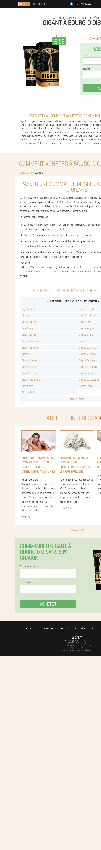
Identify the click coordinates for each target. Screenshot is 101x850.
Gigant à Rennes (29, 366)
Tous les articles (76, 529)
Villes (95, 628)
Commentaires (47, 628)
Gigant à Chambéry (31, 347)
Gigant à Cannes (29, 321)
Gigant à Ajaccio (29, 328)
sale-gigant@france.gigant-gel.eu (77, 640)
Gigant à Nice (28, 315)
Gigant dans (27, 385)
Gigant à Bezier (29, 392)
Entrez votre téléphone (30, 582)
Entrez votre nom (28, 566)
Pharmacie (31, 628)
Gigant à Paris (28, 309)
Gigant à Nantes (29, 360)
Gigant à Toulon (29, 373)
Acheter (48, 604)
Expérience (64, 628)
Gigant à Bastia (29, 334)
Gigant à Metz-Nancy (31, 379)
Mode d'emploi (80, 628)
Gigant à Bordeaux (30, 341)
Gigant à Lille (28, 353)
